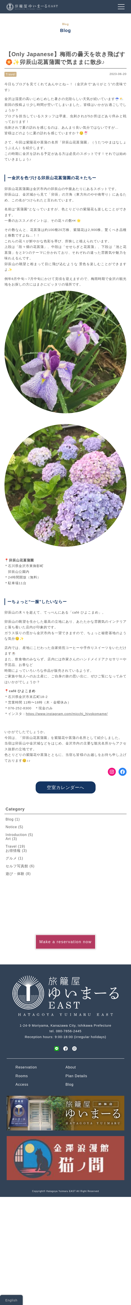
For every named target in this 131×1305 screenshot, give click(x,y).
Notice (11, 827)
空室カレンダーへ (65, 787)
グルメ (11, 858)
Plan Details (76, 1076)
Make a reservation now (65, 942)
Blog (10, 819)
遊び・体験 (15, 874)
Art (8, 839)
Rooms (22, 1076)
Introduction (16, 835)
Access (22, 1084)
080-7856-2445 (69, 1031)
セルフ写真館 (17, 866)
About (71, 1067)
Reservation (26, 1067)
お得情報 (13, 851)
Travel (10, 74)
